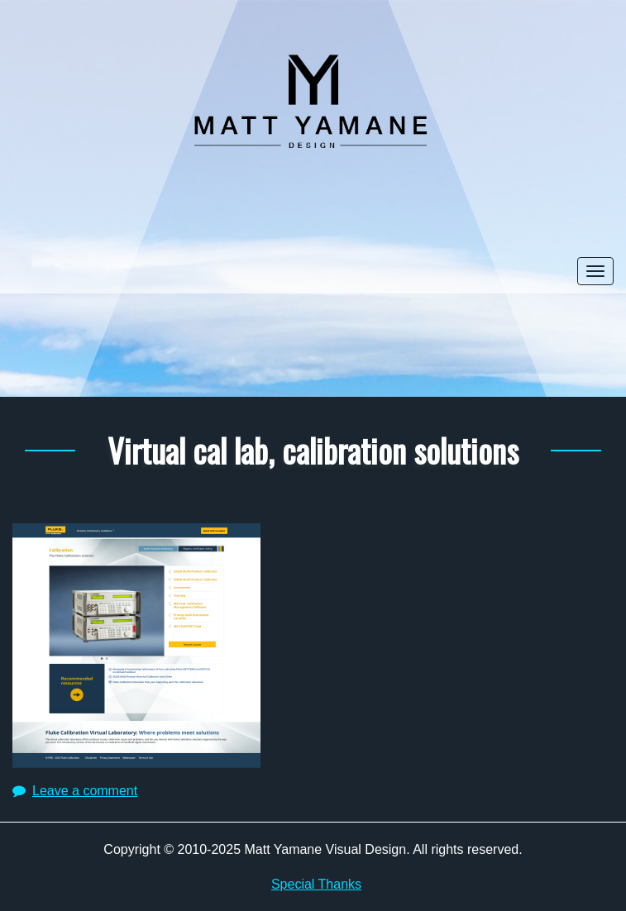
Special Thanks (316, 884)
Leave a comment (84, 791)
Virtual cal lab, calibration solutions (313, 450)
